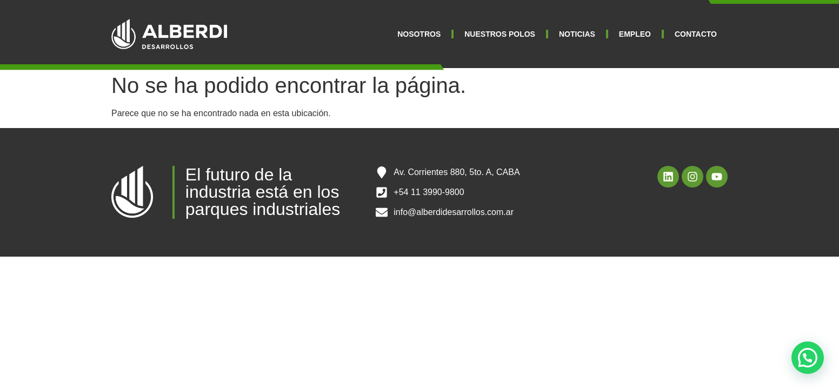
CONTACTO (696, 34)
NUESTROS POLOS (499, 34)
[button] (807, 357)
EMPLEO (635, 34)
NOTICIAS (577, 34)
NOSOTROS (419, 34)
